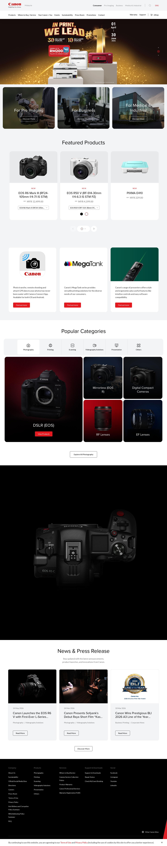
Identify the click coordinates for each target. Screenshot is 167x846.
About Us (11, 771)
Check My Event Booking (94, 780)
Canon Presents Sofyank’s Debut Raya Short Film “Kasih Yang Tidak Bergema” (83, 717)
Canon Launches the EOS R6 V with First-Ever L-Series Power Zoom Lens (32, 717)
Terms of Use (13, 796)
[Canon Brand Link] (14, 5)
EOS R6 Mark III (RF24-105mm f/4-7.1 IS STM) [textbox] (34, 208)
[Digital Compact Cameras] (142, 378)
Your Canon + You (45, 15)
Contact (101, 15)
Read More (20, 732)
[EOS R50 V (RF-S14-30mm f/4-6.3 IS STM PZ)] (84, 185)
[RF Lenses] (103, 421)
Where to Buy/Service (67, 771)
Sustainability (67, 15)
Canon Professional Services (69, 787)
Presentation (38, 788)
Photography (18, 723)
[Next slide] (94, 229)
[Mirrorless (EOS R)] (103, 378)
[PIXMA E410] (135, 185)
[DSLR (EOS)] (44, 399)
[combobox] (33, 208)
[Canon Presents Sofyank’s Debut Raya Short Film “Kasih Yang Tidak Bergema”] (83, 704)
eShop (154, 15)
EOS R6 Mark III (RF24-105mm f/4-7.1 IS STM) (33, 195)
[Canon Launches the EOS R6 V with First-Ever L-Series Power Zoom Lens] (32, 704)
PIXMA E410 (135, 193)
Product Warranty (65, 783)
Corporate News (137, 723)
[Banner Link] (83, 51)
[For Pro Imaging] (28, 114)
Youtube (113, 780)
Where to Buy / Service (27, 15)
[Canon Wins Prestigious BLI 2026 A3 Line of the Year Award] (135, 704)
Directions (12, 784)
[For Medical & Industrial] (138, 112)
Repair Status (90, 776)
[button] (158, 47)
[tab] (28, 347)
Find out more (21, 305)
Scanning (37, 780)
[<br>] (32, 264)
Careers (11, 788)
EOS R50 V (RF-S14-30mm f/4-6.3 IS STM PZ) (84, 195)
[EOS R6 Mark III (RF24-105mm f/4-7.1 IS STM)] (33, 185)
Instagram (114, 776)
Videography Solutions (34, 723)
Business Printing (122, 723)
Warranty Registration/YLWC (70, 791)
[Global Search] (150, 5)
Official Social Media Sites (17, 780)
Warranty (133, 14)
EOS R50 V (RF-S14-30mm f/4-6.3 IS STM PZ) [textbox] (84, 208)
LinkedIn (113, 784)
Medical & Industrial (133, 5)
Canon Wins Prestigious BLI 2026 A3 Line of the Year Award (133, 717)
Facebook (113, 771)
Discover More (29, 119)
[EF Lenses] (142, 421)
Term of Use (65, 842)
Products (12, 15)
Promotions (91, 15)
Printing (37, 776)
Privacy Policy (13, 801)
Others (36, 792)
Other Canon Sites (152, 830)
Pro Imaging (109, 5)
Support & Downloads (93, 771)
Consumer (97, 5)
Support (143, 14)
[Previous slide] (73, 229)
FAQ (10, 820)
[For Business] (83, 114)
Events (57, 15)
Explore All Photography (83, 454)
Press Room (79, 15)
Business (119, 5)
